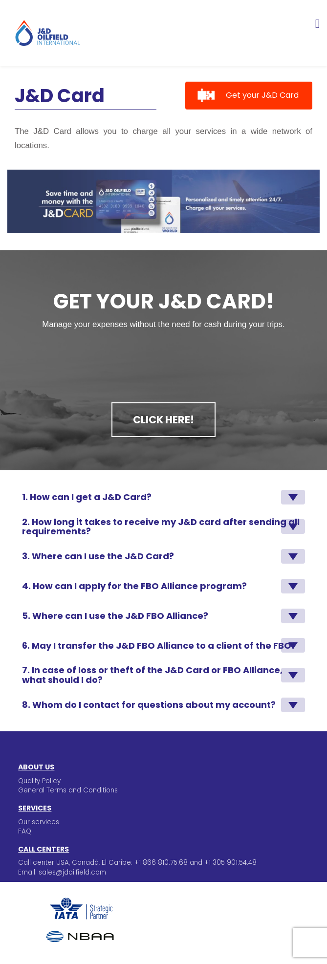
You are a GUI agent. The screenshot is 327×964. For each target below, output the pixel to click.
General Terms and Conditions (68, 790)
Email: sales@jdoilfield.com (62, 872)
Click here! (163, 420)
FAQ (24, 831)
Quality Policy (39, 781)
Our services (38, 822)
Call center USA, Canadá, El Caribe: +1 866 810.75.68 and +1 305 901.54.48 (137, 862)
